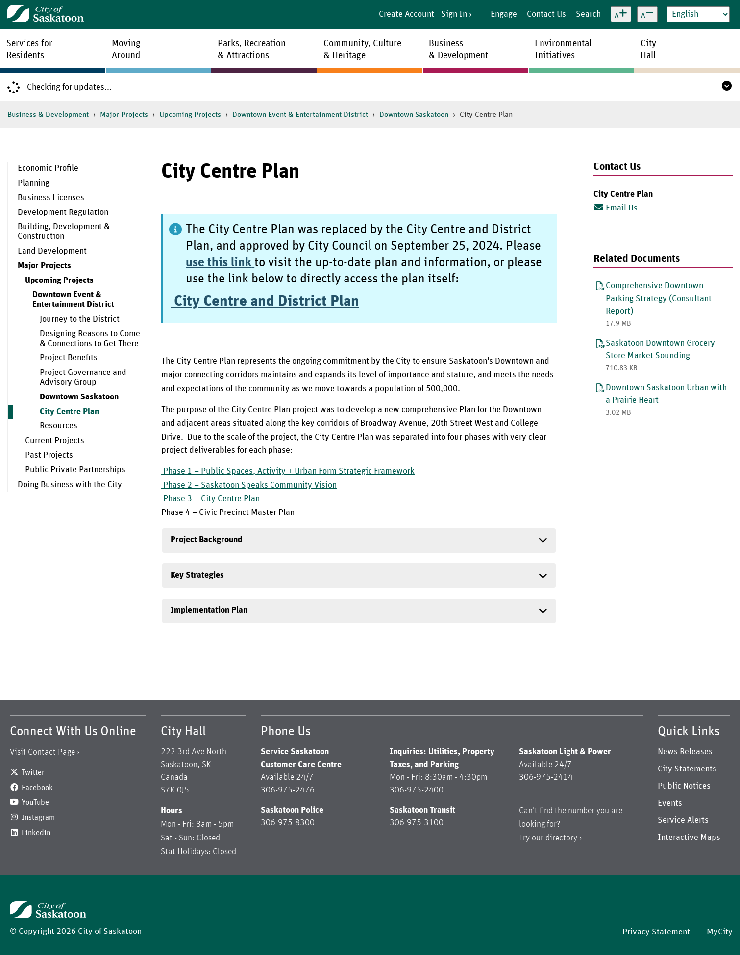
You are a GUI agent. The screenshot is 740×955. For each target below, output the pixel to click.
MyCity (720, 932)
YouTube (35, 802)
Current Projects (54, 440)
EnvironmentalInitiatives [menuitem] (563, 49)
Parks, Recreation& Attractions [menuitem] (252, 49)
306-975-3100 (417, 822)
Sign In (454, 14)
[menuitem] (77, 169)
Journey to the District (80, 319)
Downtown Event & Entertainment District (300, 114)
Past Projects (49, 455)
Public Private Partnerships (75, 470)
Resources (58, 425)
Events (670, 803)
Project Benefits (69, 357)
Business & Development (48, 114)
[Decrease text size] (647, 14)
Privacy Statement (656, 932)
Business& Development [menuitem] (458, 49)
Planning (33, 183)
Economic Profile (48, 168)
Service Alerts (683, 820)
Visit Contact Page (42, 752)
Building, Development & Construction (64, 231)
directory (561, 838)
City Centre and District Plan (265, 301)
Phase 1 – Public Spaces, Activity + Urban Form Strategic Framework (288, 471)
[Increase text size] (621, 14)
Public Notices (684, 786)
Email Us (615, 207)
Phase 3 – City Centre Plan (212, 498)
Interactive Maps (689, 837)
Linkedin (36, 833)
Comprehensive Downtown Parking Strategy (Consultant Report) (659, 298)
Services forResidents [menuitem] (29, 49)
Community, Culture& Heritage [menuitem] (362, 49)
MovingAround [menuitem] (126, 49)
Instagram (38, 817)
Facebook (37, 788)
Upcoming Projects (190, 114)
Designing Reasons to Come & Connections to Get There (90, 338)
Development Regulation (63, 212)
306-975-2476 (288, 790)
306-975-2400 (417, 790)
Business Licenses (51, 197)
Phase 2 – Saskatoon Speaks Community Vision (249, 485)
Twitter (33, 772)
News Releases (685, 751)
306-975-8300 (288, 822)
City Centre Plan (69, 411)
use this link (218, 262)
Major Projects (124, 114)
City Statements (687, 769)
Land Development (52, 251)
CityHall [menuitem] (648, 49)
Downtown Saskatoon (413, 114)
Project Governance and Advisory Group (83, 377)
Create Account (406, 14)
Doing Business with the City (70, 484)
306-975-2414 (546, 777)
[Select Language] (698, 14)
